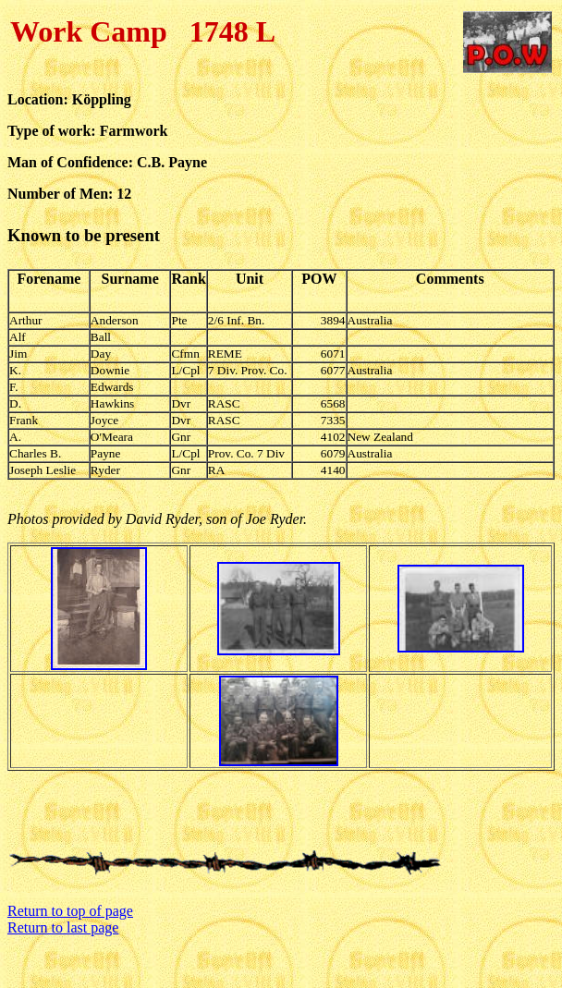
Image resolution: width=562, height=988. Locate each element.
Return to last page (62, 927)
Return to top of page (70, 911)
